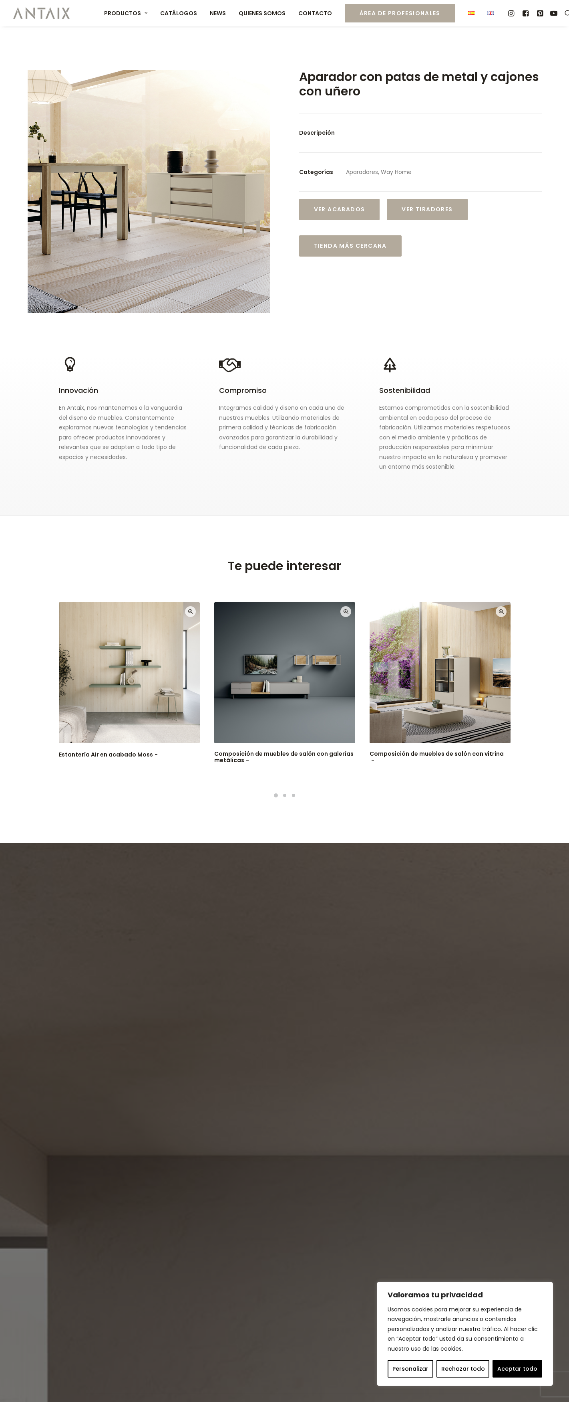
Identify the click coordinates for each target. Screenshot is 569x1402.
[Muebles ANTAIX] (41, 13)
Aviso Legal (126, 1383)
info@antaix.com (341, 1277)
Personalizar (410, 1369)
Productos (125, 13)
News (218, 13)
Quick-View (190, 611)
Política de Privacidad (167, 1149)
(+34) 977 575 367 (329, 1258)
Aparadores (362, 172)
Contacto (315, 13)
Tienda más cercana (350, 246)
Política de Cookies (243, 1383)
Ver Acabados (339, 209)
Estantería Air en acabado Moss (109, 755)
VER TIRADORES (427, 209)
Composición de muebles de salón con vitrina (437, 757)
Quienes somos (262, 13)
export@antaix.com (362, 1268)
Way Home (396, 172)
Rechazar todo (463, 1369)
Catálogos (178, 13)
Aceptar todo (517, 1369)
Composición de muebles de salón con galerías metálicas (284, 757)
